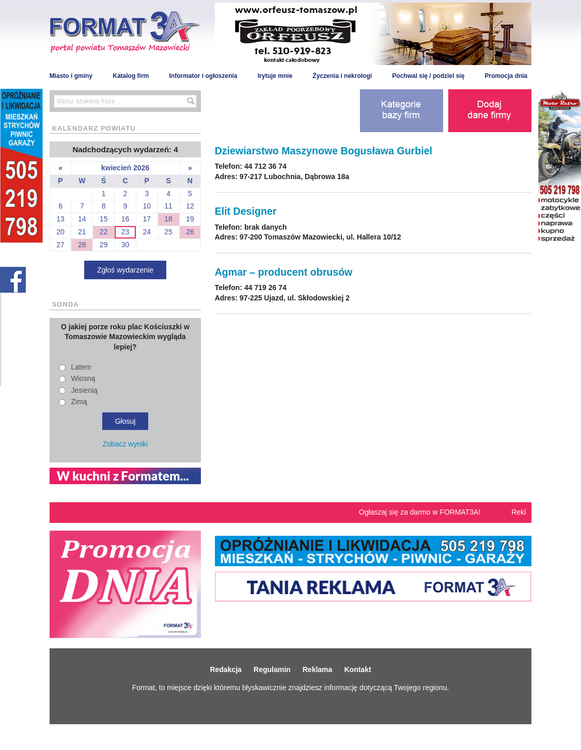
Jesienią (84, 390)
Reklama (318, 669)
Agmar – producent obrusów (284, 272)
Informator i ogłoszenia (203, 75)
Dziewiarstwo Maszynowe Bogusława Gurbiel (323, 150)
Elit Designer (246, 211)
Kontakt (357, 669)
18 (168, 219)
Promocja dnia (506, 75)
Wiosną (83, 378)
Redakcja (225, 669)
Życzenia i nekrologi (342, 75)
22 (104, 232)
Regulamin (272, 669)
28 (82, 245)
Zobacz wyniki (125, 444)
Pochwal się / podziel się (428, 75)
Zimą (79, 401)
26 (190, 232)
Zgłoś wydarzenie (125, 270)
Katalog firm (131, 75)
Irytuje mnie (275, 75)
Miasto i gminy (71, 75)
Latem (81, 367)
